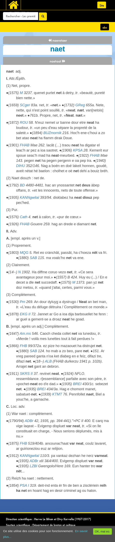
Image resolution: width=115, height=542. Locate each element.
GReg (80, 105)
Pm (22, 302)
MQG (24, 253)
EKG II (25, 314)
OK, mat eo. (102, 531)
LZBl (33, 466)
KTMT (57, 394)
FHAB (25, 145)
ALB (48, 361)
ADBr (29, 421)
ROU (24, 123)
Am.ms (25, 334)
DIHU (20, 166)
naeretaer (57, 40)
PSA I (24, 485)
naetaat (58, 61)
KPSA (77, 150)
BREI (77, 384)
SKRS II (26, 374)
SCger (25, 105)
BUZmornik (52, 133)
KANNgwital (29, 198)
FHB (23, 346)
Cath (23, 217)
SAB (33, 258)
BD (22, 185)
